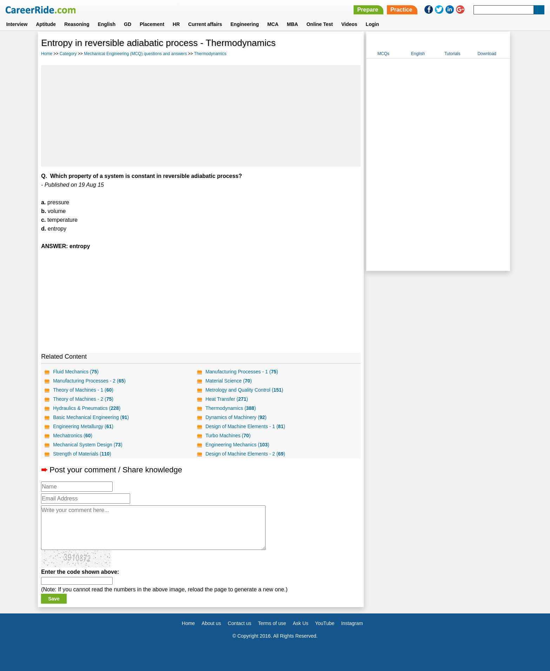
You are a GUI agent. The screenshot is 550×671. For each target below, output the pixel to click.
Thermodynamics (210, 53)
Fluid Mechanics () (76, 371)
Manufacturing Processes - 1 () (242, 371)
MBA (292, 24)
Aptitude (46, 24)
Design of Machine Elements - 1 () (245, 426)
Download (486, 53)
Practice (401, 10)
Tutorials (452, 53)
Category (68, 53)
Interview (17, 24)
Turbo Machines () (228, 435)
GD (127, 24)
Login (372, 24)
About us (211, 623)
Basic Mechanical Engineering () (91, 417)
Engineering (244, 24)
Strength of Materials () (82, 454)
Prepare (367, 10)
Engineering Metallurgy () (83, 426)
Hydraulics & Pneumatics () (86, 408)
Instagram (352, 623)
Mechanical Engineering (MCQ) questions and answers (135, 53)
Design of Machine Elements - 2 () (245, 454)
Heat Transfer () (227, 399)
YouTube (324, 623)
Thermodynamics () (231, 408)
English (107, 24)
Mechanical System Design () (87, 444)
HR (176, 24)
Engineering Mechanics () (237, 444)
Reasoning (76, 24)
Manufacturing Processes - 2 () (89, 381)
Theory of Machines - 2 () (83, 399)
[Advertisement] (201, 116)
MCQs (383, 53)
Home (46, 53)
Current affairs (205, 24)
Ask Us (300, 623)
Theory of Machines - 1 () (83, 390)
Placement (152, 24)
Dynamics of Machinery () (236, 417)
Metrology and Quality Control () (244, 390)
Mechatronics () (72, 435)
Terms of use (272, 623)
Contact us (239, 623)
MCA (273, 24)
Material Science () (229, 381)
